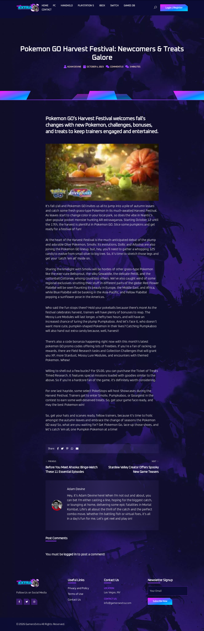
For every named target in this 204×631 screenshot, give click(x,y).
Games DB (129, 5)
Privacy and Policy (78, 588)
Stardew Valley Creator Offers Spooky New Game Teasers (132, 466)
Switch (114, 5)
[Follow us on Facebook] (19, 602)
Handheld (67, 5)
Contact (47, 10)
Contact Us (74, 599)
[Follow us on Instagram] (34, 602)
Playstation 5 (86, 5)
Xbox (102, 5)
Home (45, 5)
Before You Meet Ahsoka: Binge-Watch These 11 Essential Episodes (72, 466)
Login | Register (174, 8)
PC (54, 5)
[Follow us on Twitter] (27, 602)
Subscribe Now (160, 601)
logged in (70, 554)
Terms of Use (75, 594)
